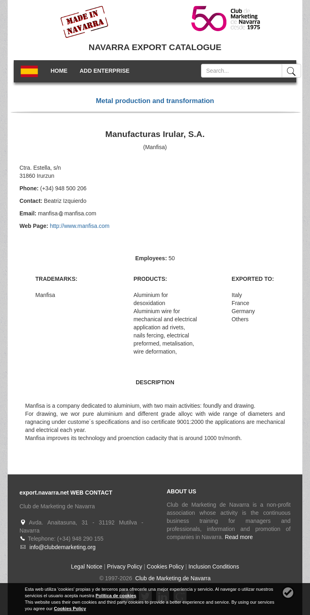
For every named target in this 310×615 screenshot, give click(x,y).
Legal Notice (87, 566)
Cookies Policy (165, 566)
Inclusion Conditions (214, 566)
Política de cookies (116, 595)
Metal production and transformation (155, 101)
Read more (239, 537)
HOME (58, 70)
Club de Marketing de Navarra (172, 578)
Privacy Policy (124, 566)
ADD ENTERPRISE (105, 70)
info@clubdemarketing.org (62, 547)
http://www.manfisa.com (79, 226)
